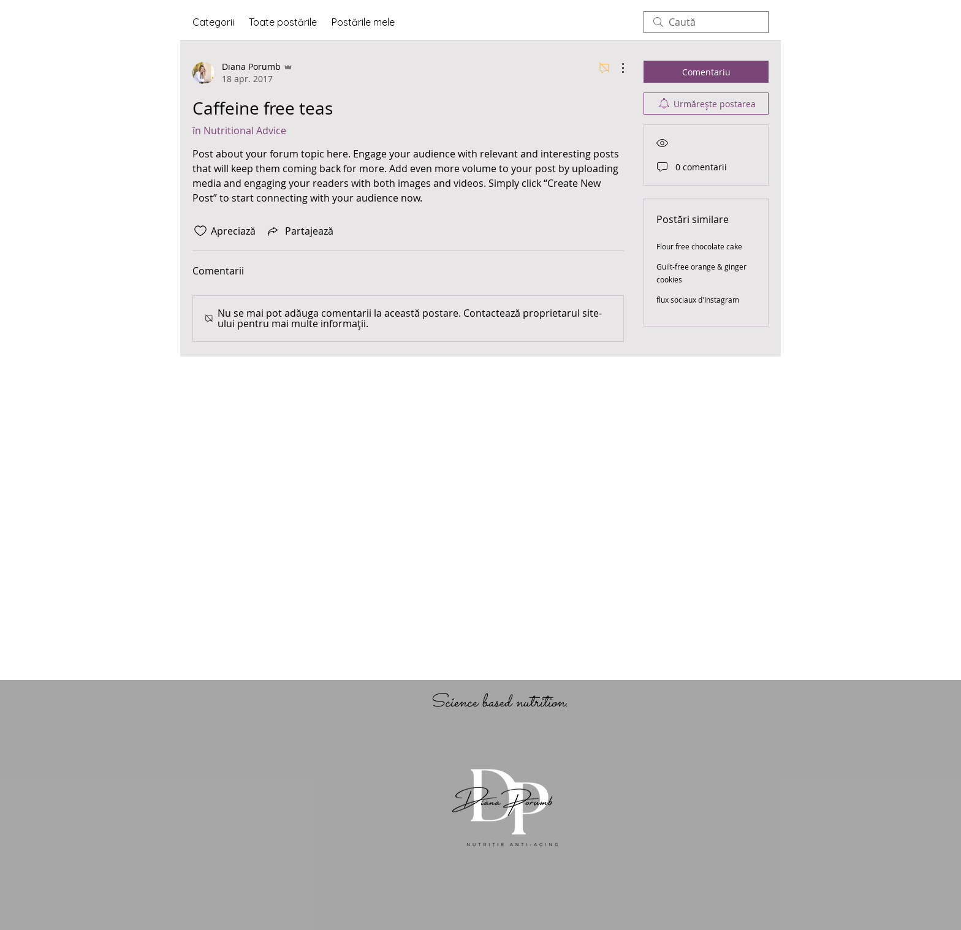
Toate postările (283, 22)
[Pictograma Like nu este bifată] (200, 231)
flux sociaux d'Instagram (697, 299)
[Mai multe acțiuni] (616, 68)
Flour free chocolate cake (699, 246)
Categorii (213, 22)
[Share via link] (299, 231)
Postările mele (363, 22)
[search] (706, 22)
